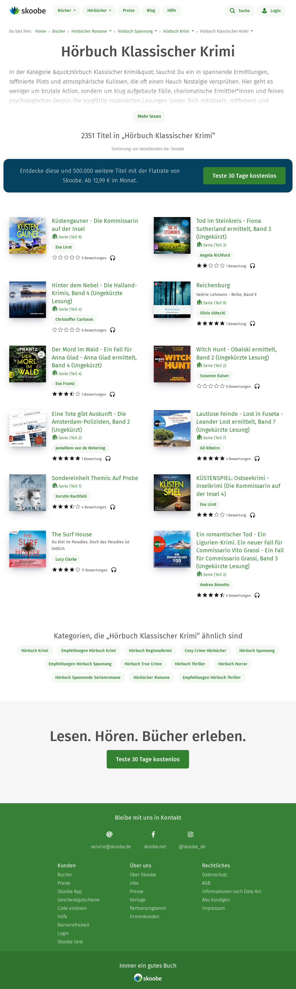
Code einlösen (72, 908)
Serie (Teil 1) (67, 486)
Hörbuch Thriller (190, 664)
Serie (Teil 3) (211, 245)
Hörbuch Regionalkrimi (150, 650)
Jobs (134, 883)
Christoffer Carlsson (74, 319)
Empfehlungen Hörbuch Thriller (212, 677)
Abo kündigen (216, 900)
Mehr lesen (149, 116)
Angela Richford (215, 255)
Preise (129, 10)
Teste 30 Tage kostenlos (244, 175)
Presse (136, 891)
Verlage (138, 900)
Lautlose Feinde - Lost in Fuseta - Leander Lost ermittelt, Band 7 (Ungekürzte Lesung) (239, 421)
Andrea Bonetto (214, 584)
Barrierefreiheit (73, 925)
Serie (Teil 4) (67, 309)
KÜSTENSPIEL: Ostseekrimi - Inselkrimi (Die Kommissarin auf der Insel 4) (238, 486)
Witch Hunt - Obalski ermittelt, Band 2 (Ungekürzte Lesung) (236, 353)
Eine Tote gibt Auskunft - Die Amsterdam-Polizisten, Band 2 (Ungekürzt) (91, 421)
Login (271, 10)
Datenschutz (214, 874)
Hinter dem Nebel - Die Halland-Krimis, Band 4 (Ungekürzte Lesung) (94, 293)
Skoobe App (70, 891)
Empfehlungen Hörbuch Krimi (88, 650)
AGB (206, 883)
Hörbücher (97, 10)
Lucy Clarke (66, 559)
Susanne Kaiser (214, 375)
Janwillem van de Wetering (80, 448)
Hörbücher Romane (89, 31)
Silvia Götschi (212, 313)
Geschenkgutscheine (79, 900)
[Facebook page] (155, 840)
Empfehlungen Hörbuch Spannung (80, 664)
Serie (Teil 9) (67, 237)
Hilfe (171, 10)
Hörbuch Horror (232, 664)
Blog (151, 10)
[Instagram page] (192, 840)
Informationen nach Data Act (231, 891)
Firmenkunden (144, 916)
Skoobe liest (70, 941)
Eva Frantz (65, 383)
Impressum (213, 908)
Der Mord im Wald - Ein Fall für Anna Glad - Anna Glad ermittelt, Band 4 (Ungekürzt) (94, 357)
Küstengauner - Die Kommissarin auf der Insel (95, 224)
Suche (240, 10)
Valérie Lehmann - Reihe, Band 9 (226, 294)
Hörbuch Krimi (176, 31)
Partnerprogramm (148, 908)
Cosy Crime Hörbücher (205, 650)
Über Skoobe (143, 874)
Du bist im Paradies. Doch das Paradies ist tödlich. (91, 545)
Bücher (65, 10)
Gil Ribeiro (210, 448)
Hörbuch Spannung (135, 31)
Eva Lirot (64, 247)
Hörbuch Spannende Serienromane (88, 677)
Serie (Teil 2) (211, 365)
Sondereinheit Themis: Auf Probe (95, 478)
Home (40, 31)
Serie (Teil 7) (211, 437)
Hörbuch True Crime (143, 664)
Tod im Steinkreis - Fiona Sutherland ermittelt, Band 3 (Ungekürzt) (233, 228)
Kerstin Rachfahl (71, 496)
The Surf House (72, 534)
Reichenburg (213, 285)
